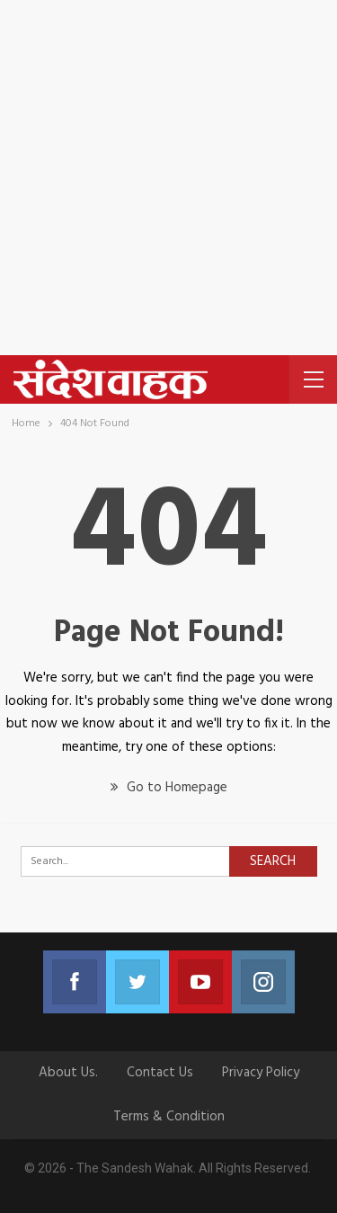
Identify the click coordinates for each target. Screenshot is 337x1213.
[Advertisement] (168, 177)
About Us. (68, 1073)
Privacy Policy (260, 1073)
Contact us (160, 1073)
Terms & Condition (169, 1117)
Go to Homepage (169, 787)
